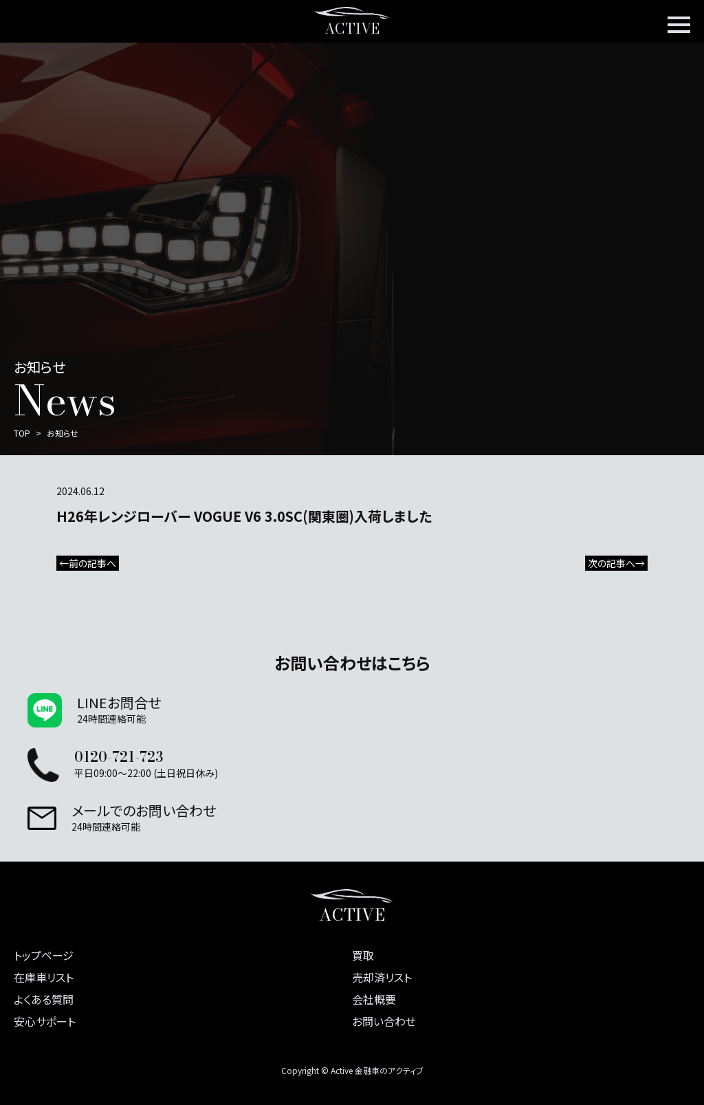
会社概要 (374, 999)
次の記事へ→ (616, 563)
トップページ (44, 955)
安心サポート (45, 1021)
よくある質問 (44, 999)
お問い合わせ (384, 1021)
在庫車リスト (44, 977)
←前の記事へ (87, 563)
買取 (363, 955)
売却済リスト (382, 977)
